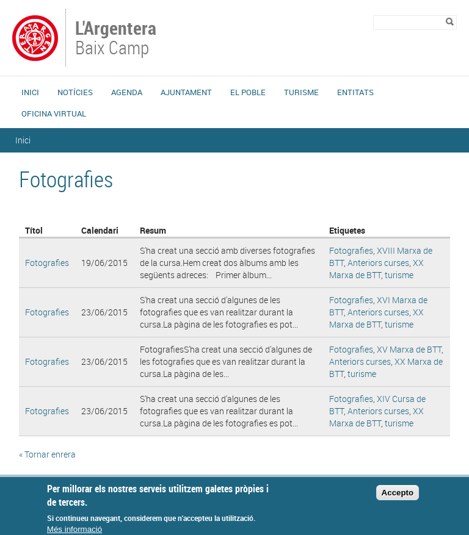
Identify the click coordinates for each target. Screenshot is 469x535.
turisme (399, 275)
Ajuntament (186, 92)
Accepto (398, 497)
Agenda (126, 92)
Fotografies (47, 262)
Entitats (355, 92)
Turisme (301, 92)
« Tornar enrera (47, 454)
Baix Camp (117, 39)
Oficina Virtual (53, 113)
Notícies (75, 92)
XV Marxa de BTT (409, 349)
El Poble (248, 92)
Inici (30, 92)
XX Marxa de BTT (376, 269)
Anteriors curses (378, 262)
